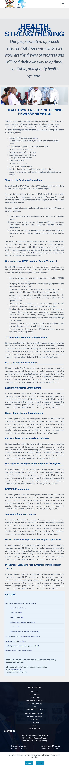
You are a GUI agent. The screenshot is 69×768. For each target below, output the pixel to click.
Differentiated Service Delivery (15, 641)
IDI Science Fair (34, 728)
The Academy (34, 722)
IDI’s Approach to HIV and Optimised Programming (22, 636)
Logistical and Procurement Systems (22, 622)
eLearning (34, 719)
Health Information (16, 617)
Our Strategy (34, 697)
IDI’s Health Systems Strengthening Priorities (20, 603)
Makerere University (34, 716)
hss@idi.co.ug (16, 669)
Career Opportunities (34, 704)
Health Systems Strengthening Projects (18, 650)
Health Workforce (16, 613)
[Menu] (63, 4)
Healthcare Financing (17, 627)
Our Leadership (34, 694)
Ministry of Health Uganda (34, 713)
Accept (28, 763)
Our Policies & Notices (34, 701)
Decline (40, 763)
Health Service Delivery (18, 608)
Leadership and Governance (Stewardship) (25, 632)
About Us (34, 691)
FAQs (34, 706)
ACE (34, 725)
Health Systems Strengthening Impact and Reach (22, 646)
